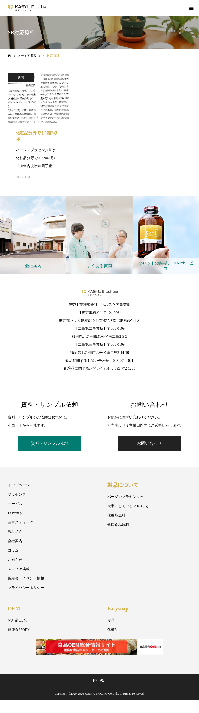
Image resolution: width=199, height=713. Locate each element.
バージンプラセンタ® (125, 497)
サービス (15, 504)
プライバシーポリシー (26, 588)
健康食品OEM (19, 630)
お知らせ (15, 560)
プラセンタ (17, 494)
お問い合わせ (149, 443)
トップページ (19, 485)
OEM (14, 608)
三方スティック (20, 522)
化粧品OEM (17, 620)
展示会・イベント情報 (26, 578)
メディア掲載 (19, 569)
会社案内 (15, 541)
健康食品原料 (118, 525)
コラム (13, 550)
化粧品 (112, 630)
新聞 (21, 77)
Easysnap (15, 513)
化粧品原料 (116, 515)
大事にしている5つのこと (128, 506)
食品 (111, 620)
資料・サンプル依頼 (49, 443)
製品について (122, 485)
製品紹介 (15, 532)
